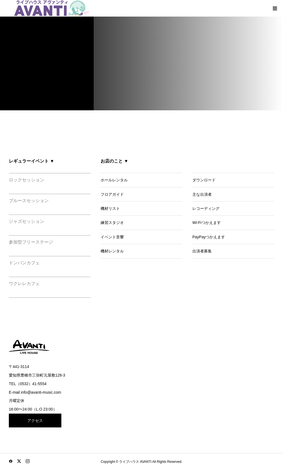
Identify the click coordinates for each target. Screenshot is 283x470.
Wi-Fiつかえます (206, 222)
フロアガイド (112, 194)
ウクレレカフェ (24, 283)
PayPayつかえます (208, 237)
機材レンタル (112, 251)
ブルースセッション (29, 200)
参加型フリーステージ (31, 242)
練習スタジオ (112, 222)
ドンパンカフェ (24, 262)
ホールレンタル (114, 180)
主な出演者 (202, 194)
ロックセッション (26, 179)
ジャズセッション (26, 221)
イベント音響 (112, 237)
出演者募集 (202, 251)
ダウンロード (204, 180)
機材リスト (110, 208)
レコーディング (205, 208)
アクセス (35, 420)
